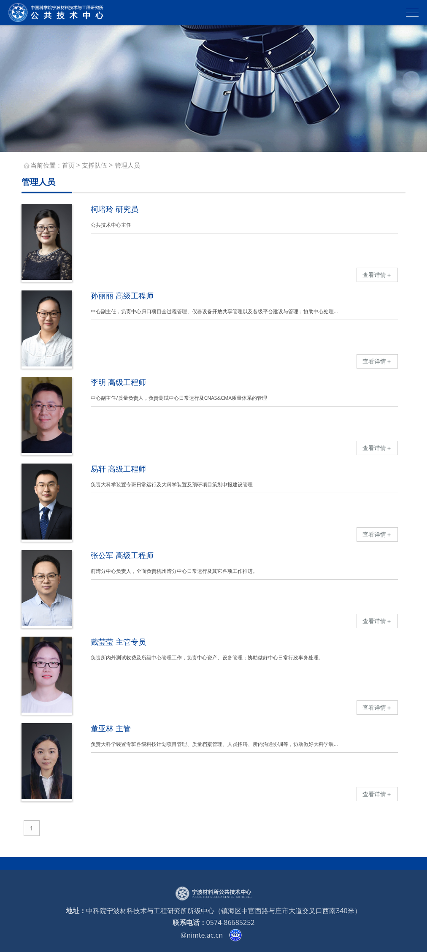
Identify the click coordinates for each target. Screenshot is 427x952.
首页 (68, 165)
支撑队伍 (94, 165)
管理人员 (127, 165)
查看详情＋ (377, 275)
